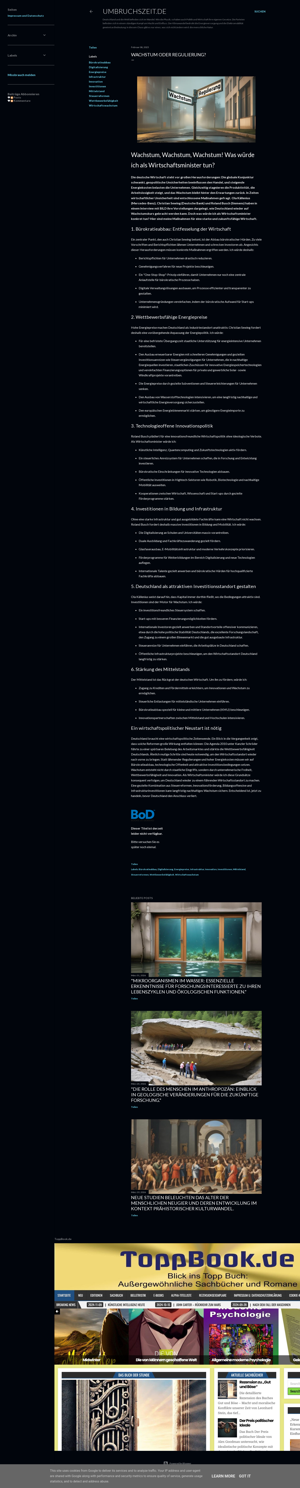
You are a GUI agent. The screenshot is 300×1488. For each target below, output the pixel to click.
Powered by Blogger (177, 1463)
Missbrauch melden (20, 75)
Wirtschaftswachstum (103, 105)
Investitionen (97, 86)
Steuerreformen (99, 95)
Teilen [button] (93, 47)
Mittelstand (97, 91)
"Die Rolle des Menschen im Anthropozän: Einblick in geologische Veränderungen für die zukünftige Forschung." (194, 1094)
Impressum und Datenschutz (24, 15)
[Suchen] (260, 11)
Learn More (223, 1476)
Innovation (96, 81)
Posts (14, 97)
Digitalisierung (98, 67)
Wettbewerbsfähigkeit (103, 100)
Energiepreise (97, 72)
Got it (245, 1476)
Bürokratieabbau (100, 62)
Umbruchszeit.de (134, 11)
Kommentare (19, 100)
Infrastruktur (97, 76)
